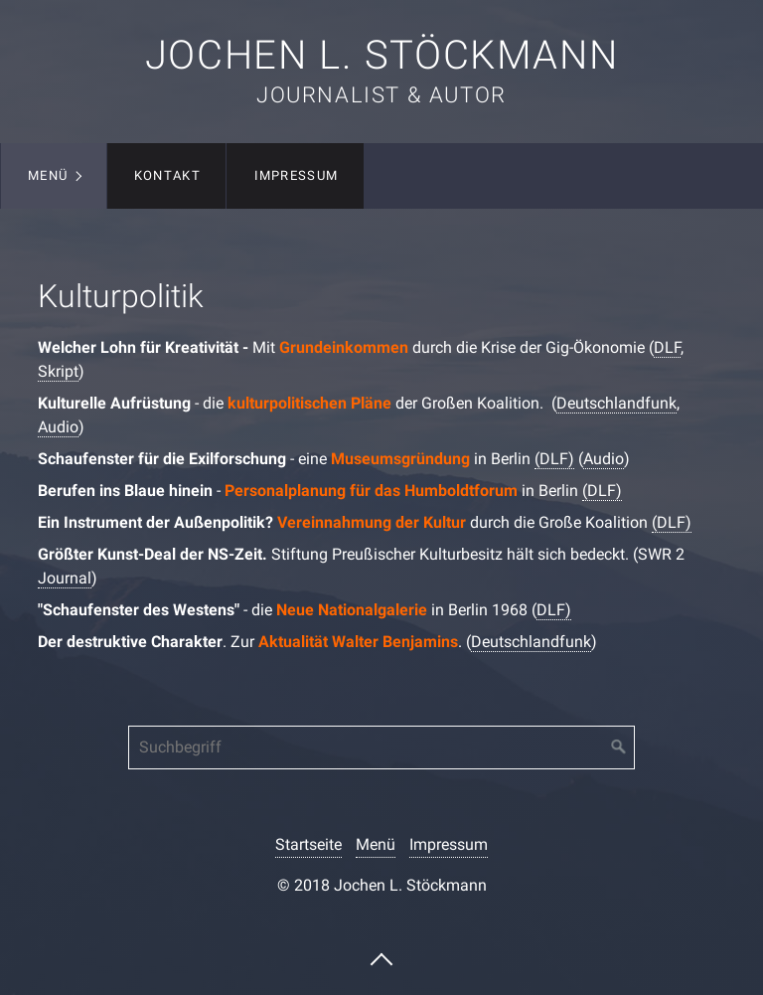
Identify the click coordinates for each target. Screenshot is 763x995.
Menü (48, 175)
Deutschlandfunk (616, 403)
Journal (64, 578)
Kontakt (167, 175)
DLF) (553, 609)
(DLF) (554, 458)
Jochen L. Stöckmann (381, 55)
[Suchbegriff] (381, 747)
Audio (58, 426)
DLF (667, 347)
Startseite (308, 844)
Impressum (296, 175)
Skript (58, 371)
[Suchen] (619, 747)
